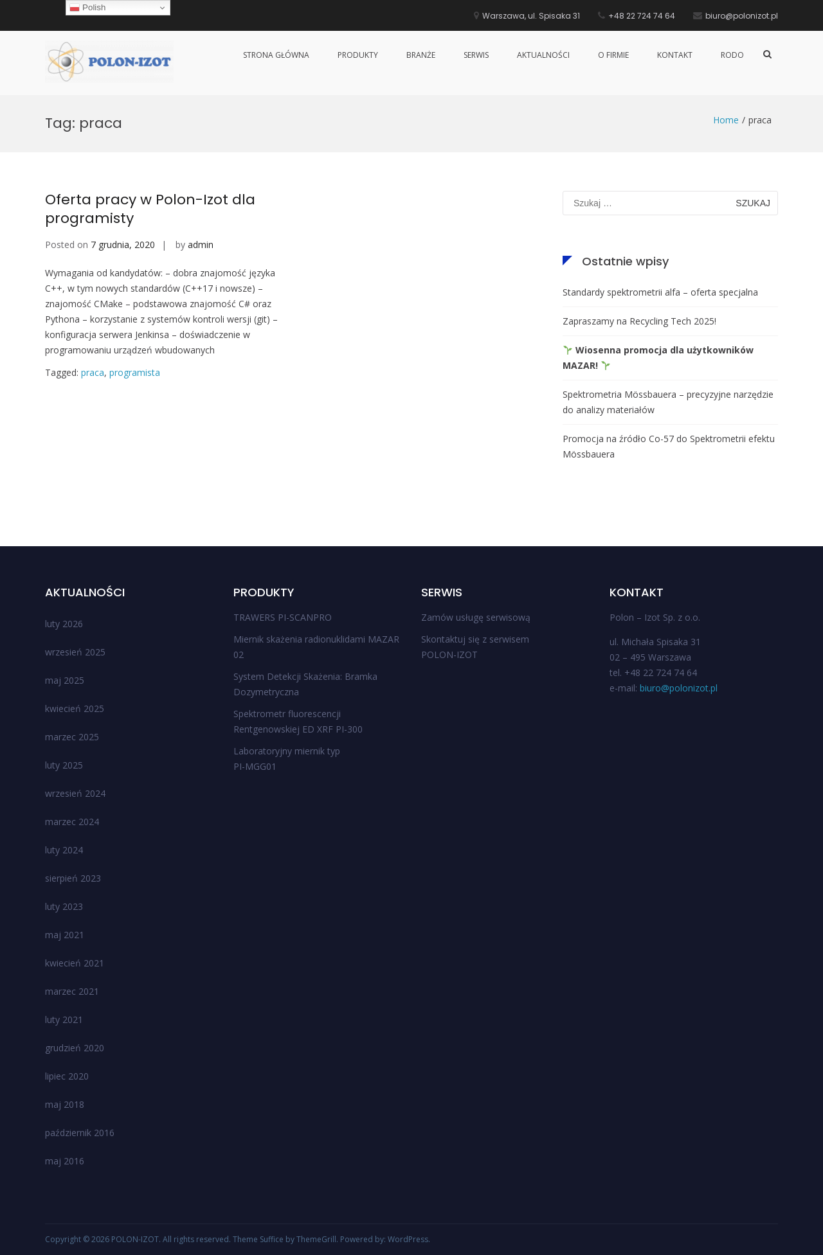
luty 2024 (64, 850)
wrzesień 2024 (75, 793)
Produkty (358, 54)
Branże (420, 54)
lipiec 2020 (67, 1076)
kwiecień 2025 (74, 708)
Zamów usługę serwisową (475, 617)
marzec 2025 (72, 737)
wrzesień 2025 (75, 652)
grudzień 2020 (74, 1048)
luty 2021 (64, 1019)
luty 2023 (64, 906)
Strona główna (276, 54)
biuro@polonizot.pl (679, 688)
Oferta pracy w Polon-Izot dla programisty (150, 209)
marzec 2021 (72, 991)
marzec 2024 (72, 821)
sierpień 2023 (73, 878)
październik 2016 (79, 1132)
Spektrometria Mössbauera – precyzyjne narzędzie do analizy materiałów (668, 402)
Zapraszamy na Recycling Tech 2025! (639, 321)
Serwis (476, 54)
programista (134, 372)
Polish (87, 8)
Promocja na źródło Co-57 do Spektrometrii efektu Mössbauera (669, 446)
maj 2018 (64, 1104)
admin (200, 244)
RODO (732, 54)
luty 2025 (64, 765)
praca (92, 372)
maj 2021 (64, 935)
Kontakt (674, 54)
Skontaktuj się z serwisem (475, 639)
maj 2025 (64, 680)
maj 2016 (64, 1161)
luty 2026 (64, 624)
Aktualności (543, 54)
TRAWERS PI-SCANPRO (282, 617)
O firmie (613, 54)
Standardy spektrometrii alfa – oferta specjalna (660, 292)
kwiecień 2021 (74, 963)
